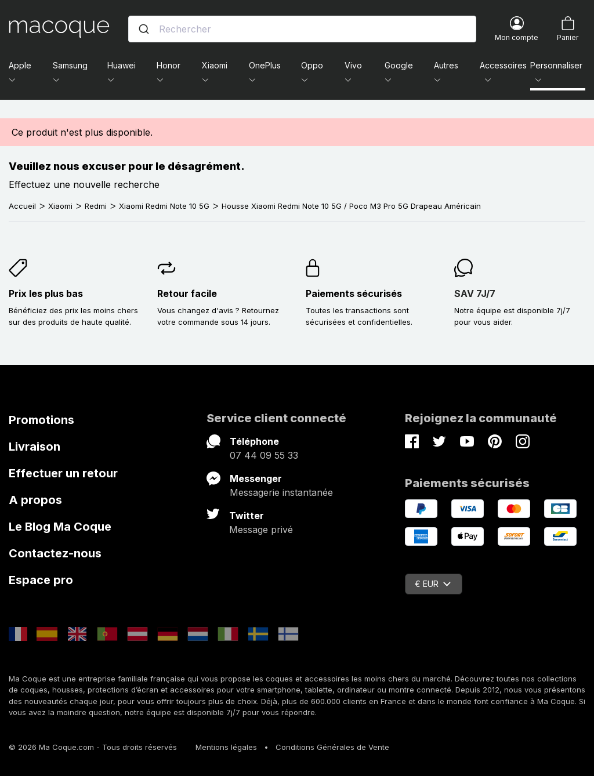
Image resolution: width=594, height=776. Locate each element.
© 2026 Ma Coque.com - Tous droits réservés (93, 747)
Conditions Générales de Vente (332, 747)
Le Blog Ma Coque (60, 527)
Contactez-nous (55, 553)
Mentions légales (226, 747)
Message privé (261, 529)
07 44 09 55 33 (264, 455)
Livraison (34, 447)
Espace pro (41, 580)
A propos (35, 500)
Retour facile (187, 293)
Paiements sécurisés (354, 293)
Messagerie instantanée (281, 492)
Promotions (41, 420)
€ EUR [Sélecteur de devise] (433, 584)
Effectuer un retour (63, 473)
